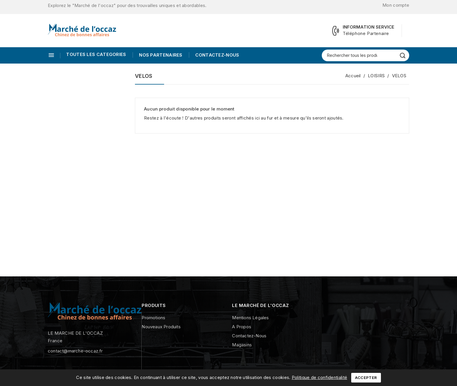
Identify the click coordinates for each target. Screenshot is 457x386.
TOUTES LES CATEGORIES (96, 54)
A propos (241, 326)
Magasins (242, 345)
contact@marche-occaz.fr (75, 351)
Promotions (153, 317)
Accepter (366, 377)
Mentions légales (250, 317)
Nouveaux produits (161, 326)
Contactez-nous (216, 55)
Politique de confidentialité (319, 377)
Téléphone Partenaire (366, 33)
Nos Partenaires (160, 55)
